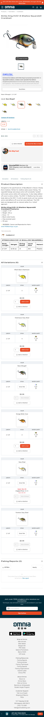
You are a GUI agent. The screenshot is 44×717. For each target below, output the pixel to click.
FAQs (22, 697)
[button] (22, 184)
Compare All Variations (7, 117)
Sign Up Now (22, 613)
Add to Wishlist (17, 143)
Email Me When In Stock (33, 143)
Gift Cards (22, 654)
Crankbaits (20, 11)
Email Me (22, 386)
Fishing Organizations (22, 668)
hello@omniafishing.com (22, 708)
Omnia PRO (22, 673)
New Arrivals (22, 641)
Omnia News (22, 681)
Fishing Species (22, 666)
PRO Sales (22, 648)
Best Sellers (22, 643)
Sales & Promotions (22, 650)
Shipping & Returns (22, 695)
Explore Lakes (22, 671)
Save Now (22, 3)
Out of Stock (25, 398)
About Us (22, 679)
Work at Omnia (22, 683)
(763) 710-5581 (22, 705)
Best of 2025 (22, 652)
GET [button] (40, 714)
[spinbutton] (16, 301)
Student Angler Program (22, 687)
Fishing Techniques (22, 664)
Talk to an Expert (22, 693)
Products (3, 11)
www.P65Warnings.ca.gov (9, 226)
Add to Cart (25, 301)
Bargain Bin (22, 646)
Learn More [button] (36, 167)
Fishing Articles (22, 662)
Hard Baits (11, 11)
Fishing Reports (22, 660)
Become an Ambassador (22, 685)
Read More (22, 89)
